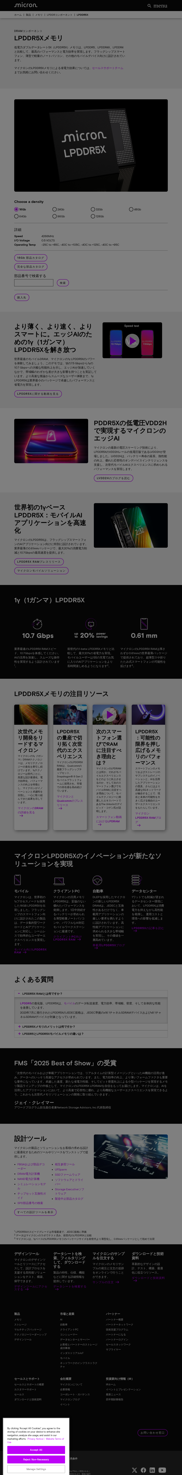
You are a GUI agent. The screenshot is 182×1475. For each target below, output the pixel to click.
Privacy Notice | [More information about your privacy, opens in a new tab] (36, 1456)
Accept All (36, 1467)
